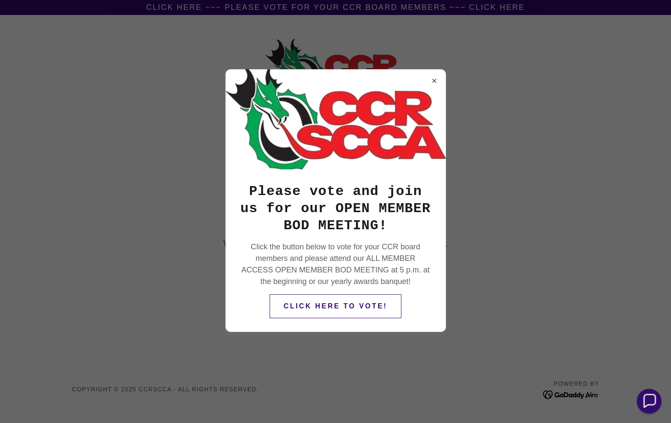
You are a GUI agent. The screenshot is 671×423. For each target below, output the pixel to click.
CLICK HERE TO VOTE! (336, 306)
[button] (649, 401)
